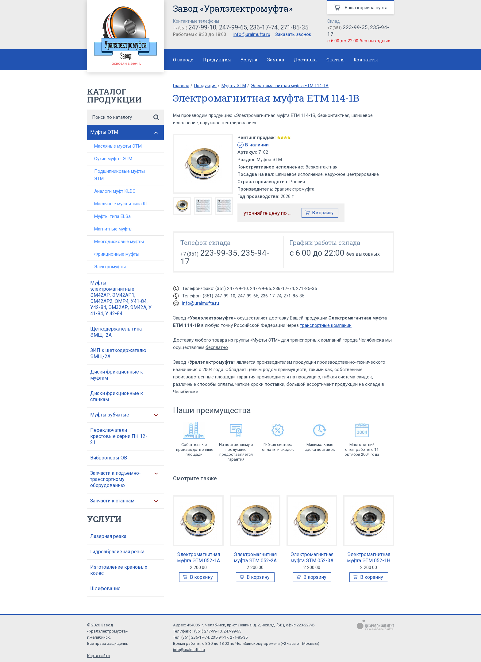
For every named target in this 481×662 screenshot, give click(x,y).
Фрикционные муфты (116, 254)
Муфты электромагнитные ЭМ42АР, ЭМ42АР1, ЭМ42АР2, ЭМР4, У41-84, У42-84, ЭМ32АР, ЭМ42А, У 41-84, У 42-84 (121, 298)
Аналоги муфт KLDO (115, 191)
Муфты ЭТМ (104, 132)
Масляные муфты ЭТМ (118, 146)
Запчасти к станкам (112, 501)
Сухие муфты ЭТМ (113, 158)
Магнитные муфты (113, 229)
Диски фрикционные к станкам (116, 396)
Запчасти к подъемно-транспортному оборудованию (115, 479)
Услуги (249, 59)
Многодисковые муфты (119, 241)
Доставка (305, 59)
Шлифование (105, 588)
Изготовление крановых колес (118, 570)
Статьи (335, 59)
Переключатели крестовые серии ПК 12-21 (118, 436)
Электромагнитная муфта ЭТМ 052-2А (255, 557)
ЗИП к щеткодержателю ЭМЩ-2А (118, 353)
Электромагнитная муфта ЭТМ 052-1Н (368, 557)
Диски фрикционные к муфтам (116, 375)
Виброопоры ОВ (108, 458)
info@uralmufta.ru (251, 34)
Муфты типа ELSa (112, 216)
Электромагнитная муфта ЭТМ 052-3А (312, 557)
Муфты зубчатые (109, 415)
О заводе (183, 59)
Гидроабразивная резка (117, 552)
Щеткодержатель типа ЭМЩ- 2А (116, 332)
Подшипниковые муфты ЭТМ (119, 174)
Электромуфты (110, 266)
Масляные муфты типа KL (121, 204)
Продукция (217, 59)
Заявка (275, 59)
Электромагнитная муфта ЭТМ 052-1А (198, 557)
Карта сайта (98, 655)
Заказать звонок (293, 34)
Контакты (365, 59)
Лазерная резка (108, 536)
